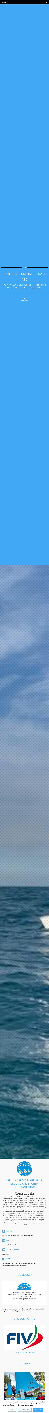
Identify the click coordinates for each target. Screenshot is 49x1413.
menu (4, 2)
